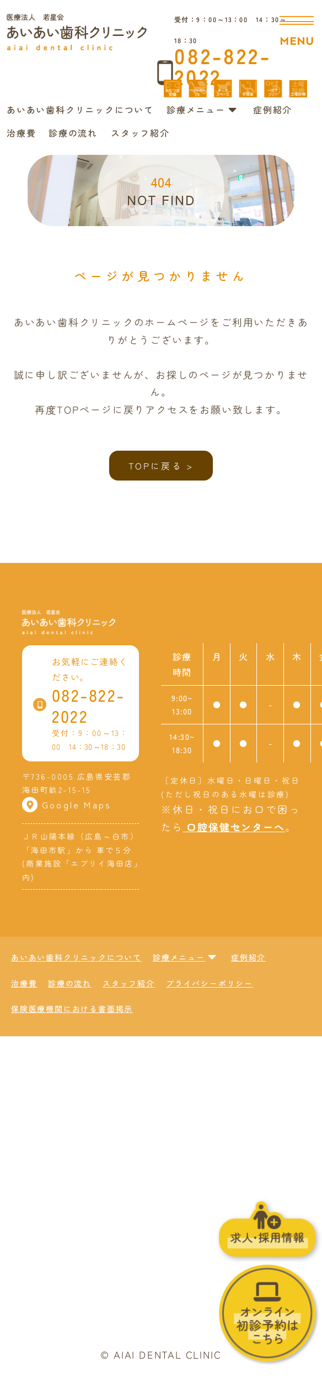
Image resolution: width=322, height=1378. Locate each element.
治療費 (21, 132)
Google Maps (66, 804)
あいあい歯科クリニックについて (80, 109)
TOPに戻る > (161, 465)
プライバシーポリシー (209, 983)
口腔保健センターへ (234, 826)
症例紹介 (272, 109)
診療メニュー (202, 109)
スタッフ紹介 (140, 132)
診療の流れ (73, 132)
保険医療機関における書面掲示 (72, 1008)
